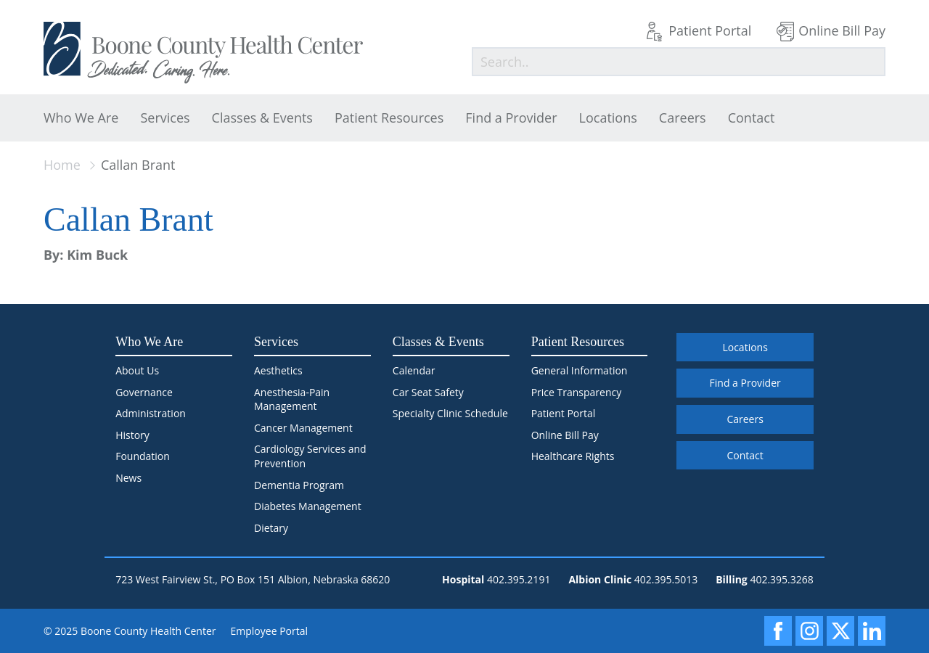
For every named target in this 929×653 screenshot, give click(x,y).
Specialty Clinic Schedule (450, 413)
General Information (579, 370)
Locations (608, 117)
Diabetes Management (307, 506)
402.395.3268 (781, 579)
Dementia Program (299, 485)
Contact (751, 117)
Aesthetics (278, 370)
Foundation (142, 456)
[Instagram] (809, 631)
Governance (144, 392)
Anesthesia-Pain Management (292, 399)
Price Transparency (576, 392)
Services (164, 117)
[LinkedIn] (871, 631)
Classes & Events (262, 117)
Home (62, 164)
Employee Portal (269, 631)
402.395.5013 (665, 579)
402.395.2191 (518, 579)
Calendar (414, 370)
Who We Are (81, 117)
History (132, 435)
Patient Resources (389, 117)
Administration (150, 413)
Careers (682, 117)
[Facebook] (778, 631)
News (128, 478)
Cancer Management (303, 428)
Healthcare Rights (573, 456)
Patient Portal (709, 30)
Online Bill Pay (841, 30)
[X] (840, 631)
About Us (137, 370)
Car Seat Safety (428, 392)
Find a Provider (511, 117)
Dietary (271, 528)
